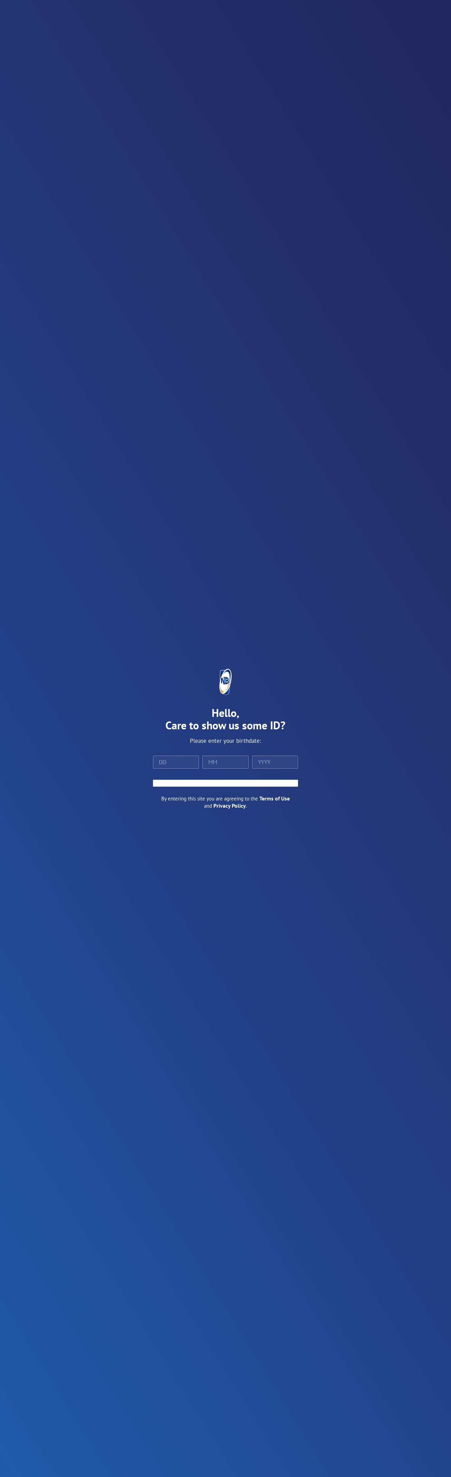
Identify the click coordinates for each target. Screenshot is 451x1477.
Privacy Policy (229, 805)
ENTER (225, 783)
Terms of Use (274, 798)
